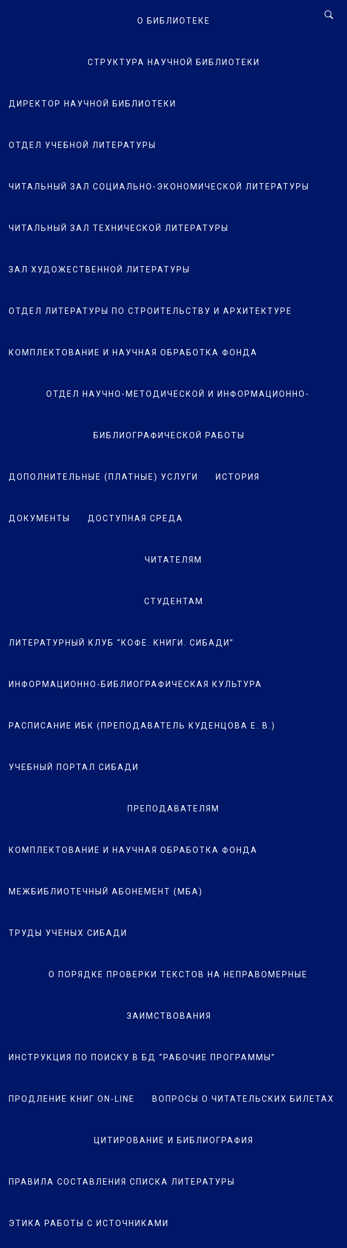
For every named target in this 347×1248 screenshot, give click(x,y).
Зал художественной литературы (99, 269)
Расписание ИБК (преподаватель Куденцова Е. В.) (142, 725)
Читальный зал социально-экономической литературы (159, 186)
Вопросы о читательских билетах (243, 1098)
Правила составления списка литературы (122, 1181)
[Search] (329, 15)
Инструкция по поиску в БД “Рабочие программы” (142, 1057)
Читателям (173, 559)
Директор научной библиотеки (92, 103)
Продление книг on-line (72, 1098)
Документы (39, 518)
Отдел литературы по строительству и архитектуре (150, 311)
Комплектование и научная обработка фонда (133, 352)
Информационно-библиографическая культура (135, 684)
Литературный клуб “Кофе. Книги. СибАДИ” (121, 642)
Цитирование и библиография (174, 1140)
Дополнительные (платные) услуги (103, 476)
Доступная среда (135, 518)
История (238, 476)
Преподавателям (173, 808)
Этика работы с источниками (89, 1223)
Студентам (173, 601)
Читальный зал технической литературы (119, 228)
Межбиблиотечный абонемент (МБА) (106, 891)
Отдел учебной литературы (82, 145)
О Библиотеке (173, 20)
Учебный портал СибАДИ (74, 767)
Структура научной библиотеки (174, 62)
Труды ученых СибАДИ (68, 933)
